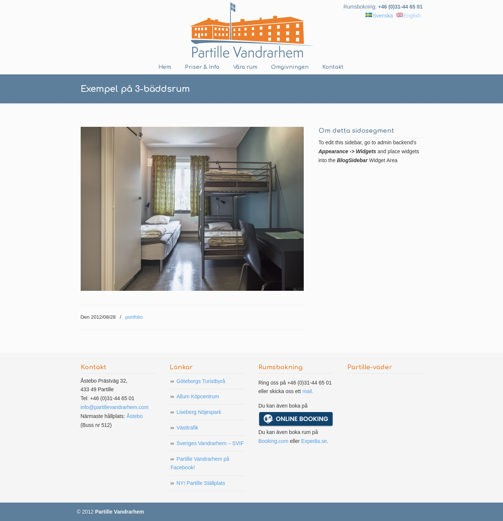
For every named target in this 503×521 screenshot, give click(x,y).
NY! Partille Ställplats (201, 483)
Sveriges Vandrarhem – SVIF (210, 443)
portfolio (134, 317)
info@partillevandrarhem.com (115, 407)
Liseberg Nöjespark (199, 412)
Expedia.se (314, 441)
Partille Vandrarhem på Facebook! (200, 463)
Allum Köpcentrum (198, 396)
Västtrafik (187, 428)
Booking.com (273, 441)
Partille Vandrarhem (251, 30)
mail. (307, 391)
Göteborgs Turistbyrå (201, 381)
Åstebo (134, 416)
